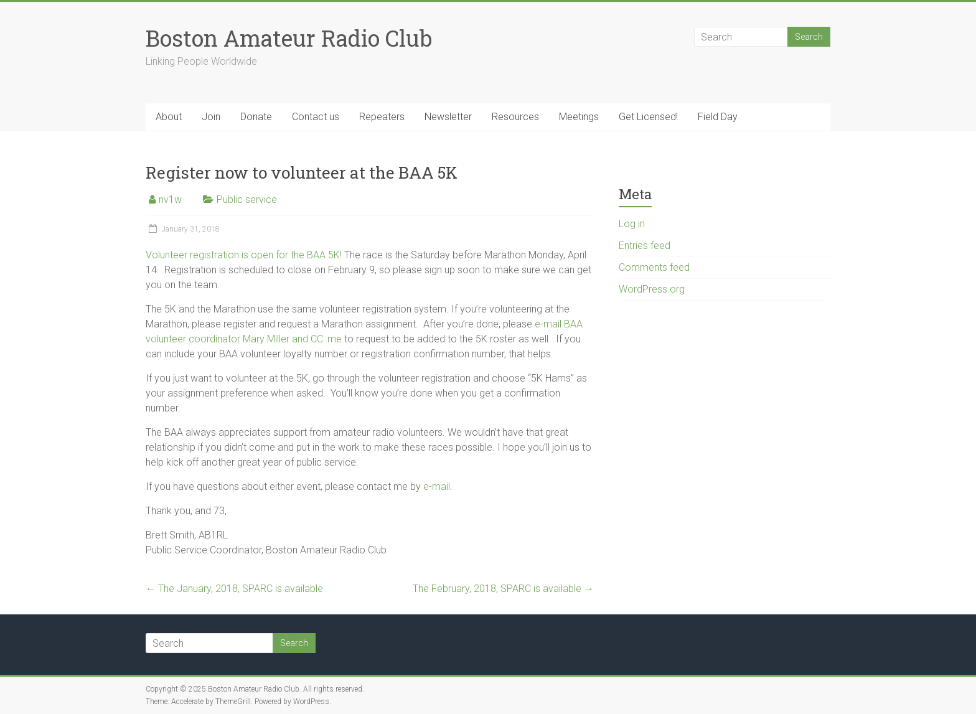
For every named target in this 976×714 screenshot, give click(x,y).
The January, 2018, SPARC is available (234, 588)
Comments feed (654, 267)
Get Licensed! (648, 117)
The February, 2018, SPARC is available (503, 588)
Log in (632, 224)
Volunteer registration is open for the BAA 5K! (244, 255)
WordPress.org (652, 289)
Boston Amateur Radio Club (289, 38)
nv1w (170, 199)
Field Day (718, 117)
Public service (247, 199)
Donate (256, 117)
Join (211, 117)
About (169, 117)
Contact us (315, 117)
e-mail (436, 486)
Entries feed (644, 245)
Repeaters (382, 117)
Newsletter (448, 117)
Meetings (579, 117)
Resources (515, 117)
